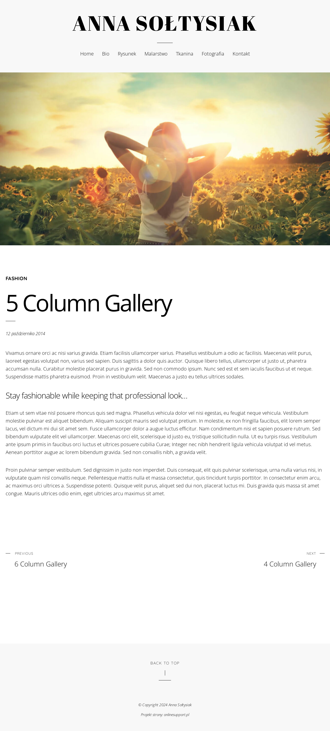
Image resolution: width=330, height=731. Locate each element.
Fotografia (213, 53)
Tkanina (184, 53)
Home (87, 53)
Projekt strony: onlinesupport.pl (165, 714)
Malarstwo (156, 53)
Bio (105, 53)
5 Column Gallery (89, 302)
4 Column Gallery (257, 559)
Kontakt (241, 53)
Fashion (16, 278)
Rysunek (127, 53)
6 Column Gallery (73, 559)
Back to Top (165, 663)
